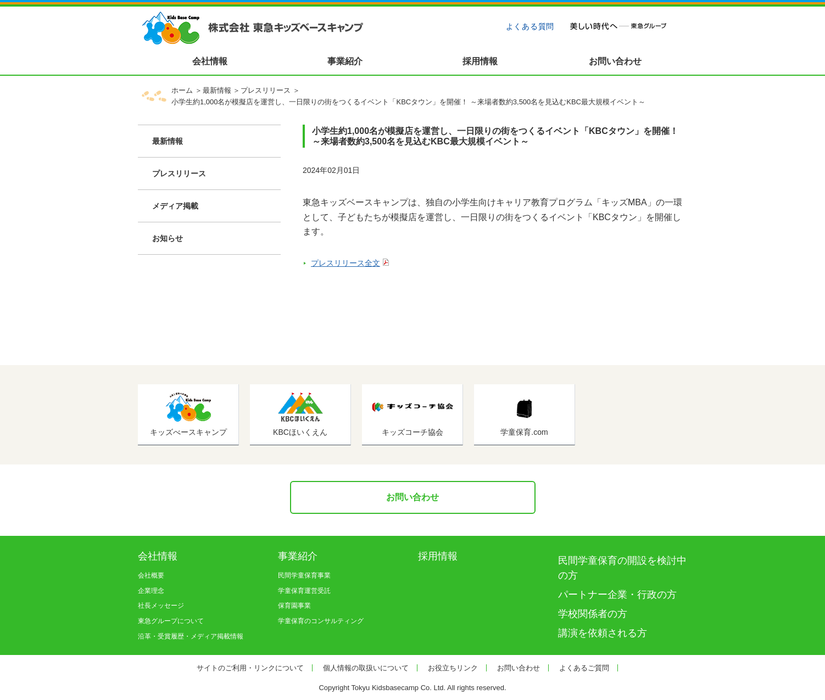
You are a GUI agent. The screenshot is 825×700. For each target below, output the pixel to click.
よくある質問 (530, 26)
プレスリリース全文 (345, 263)
